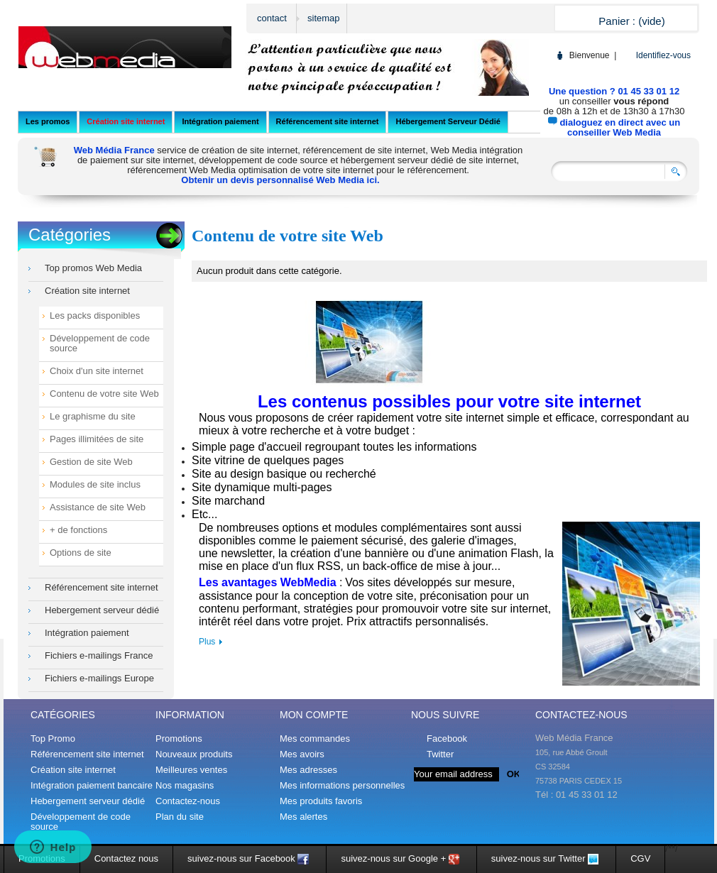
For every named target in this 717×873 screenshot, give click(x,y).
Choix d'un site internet (96, 371)
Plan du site (179, 816)
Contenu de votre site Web (104, 394)
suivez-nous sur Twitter (546, 858)
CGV (640, 858)
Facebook (447, 738)
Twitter (440, 754)
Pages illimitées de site (96, 439)
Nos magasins (184, 785)
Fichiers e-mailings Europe (99, 678)
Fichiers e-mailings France (99, 656)
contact (272, 18)
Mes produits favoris (321, 801)
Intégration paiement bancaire (92, 785)
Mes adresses (308, 770)
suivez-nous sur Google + (401, 858)
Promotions (178, 738)
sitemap (323, 18)
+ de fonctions (78, 530)
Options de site (80, 553)
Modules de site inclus (95, 485)
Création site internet (87, 291)
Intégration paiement (87, 633)
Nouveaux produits (193, 754)
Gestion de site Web (91, 462)
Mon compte (314, 714)
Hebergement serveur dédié (102, 610)
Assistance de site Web (98, 507)
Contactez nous (126, 858)
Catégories (69, 234)
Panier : (631, 21)
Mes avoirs (302, 754)
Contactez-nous (187, 801)
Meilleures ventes (191, 769)
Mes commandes (315, 739)
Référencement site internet (101, 588)
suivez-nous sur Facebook (249, 858)
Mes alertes (303, 817)
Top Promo (53, 738)
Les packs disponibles (95, 316)
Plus (207, 642)
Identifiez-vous (663, 55)
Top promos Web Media (93, 268)
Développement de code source (100, 343)
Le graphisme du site (93, 417)
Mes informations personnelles (342, 786)
